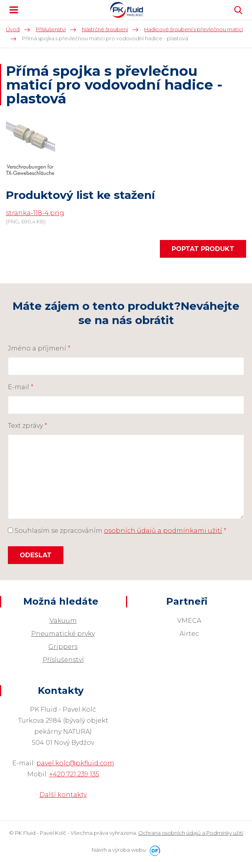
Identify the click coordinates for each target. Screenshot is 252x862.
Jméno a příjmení (39, 348)
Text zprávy (27, 425)
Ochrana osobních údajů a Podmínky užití (190, 833)
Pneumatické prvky (63, 633)
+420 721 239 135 (74, 774)
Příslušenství (63, 659)
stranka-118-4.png (35, 213)
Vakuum (63, 620)
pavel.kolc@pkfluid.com (75, 763)
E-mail (20, 387)
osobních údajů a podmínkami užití (163, 530)
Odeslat (36, 555)
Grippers (63, 646)
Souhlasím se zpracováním (117, 530)
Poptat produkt (203, 249)
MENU (14, 10)
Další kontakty (63, 794)
